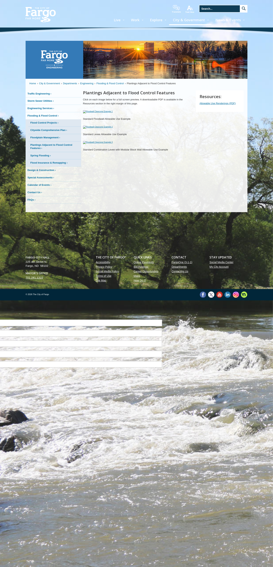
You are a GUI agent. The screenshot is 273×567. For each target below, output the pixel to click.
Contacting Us (180, 418)
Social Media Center (221, 409)
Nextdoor (244, 442)
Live (117, 20)
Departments (70, 83)
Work (135, 20)
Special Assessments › (40, 177)
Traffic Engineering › (39, 93)
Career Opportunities (146, 418)
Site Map (101, 427)
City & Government (189, 20)
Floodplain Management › (45, 137)
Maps (137, 423)
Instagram (236, 442)
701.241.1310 (34, 424)
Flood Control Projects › (44, 122)
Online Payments (144, 409)
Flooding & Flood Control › (43, 115)
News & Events (228, 20)
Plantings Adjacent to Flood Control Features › (51, 146)
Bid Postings (141, 414)
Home (32, 83)
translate (176, 9)
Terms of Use (103, 423)
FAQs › (31, 199)
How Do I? (140, 427)
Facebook (203, 442)
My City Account (218, 414)
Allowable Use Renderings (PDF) (218, 103)
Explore (156, 20)
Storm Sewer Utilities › (40, 100)
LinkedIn (227, 442)
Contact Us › (34, 192)
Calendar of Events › (39, 184)
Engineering (86, 83)
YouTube (219, 442)
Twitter (211, 442)
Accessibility (103, 409)
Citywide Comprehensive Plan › (48, 130)
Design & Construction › (41, 170)
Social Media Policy (107, 418)
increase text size (190, 9)
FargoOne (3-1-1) (182, 409)
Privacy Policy (104, 414)
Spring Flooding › (40, 155)
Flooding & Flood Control (110, 83)
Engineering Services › (40, 108)
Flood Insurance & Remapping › (48, 162)
